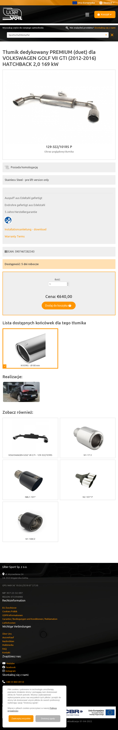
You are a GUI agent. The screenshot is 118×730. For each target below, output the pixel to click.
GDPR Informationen (12, 615)
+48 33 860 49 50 (15, 682)
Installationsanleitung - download (25, 229)
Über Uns (7, 633)
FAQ (4, 648)
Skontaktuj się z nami (104, 27)
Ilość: (57, 279)
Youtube (10, 663)
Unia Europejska (83, 3)
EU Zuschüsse (9, 607)
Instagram (11, 671)
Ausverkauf (8, 637)
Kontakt (6, 652)
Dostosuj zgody (48, 718)
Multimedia (7, 645)
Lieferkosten (8, 622)
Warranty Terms (15, 236)
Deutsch (106, 2)
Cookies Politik (9, 611)
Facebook (11, 667)
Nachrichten (8, 641)
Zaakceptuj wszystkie (20, 718)
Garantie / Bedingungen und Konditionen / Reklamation (29, 619)
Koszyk (104, 14)
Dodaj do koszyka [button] (58, 305)
